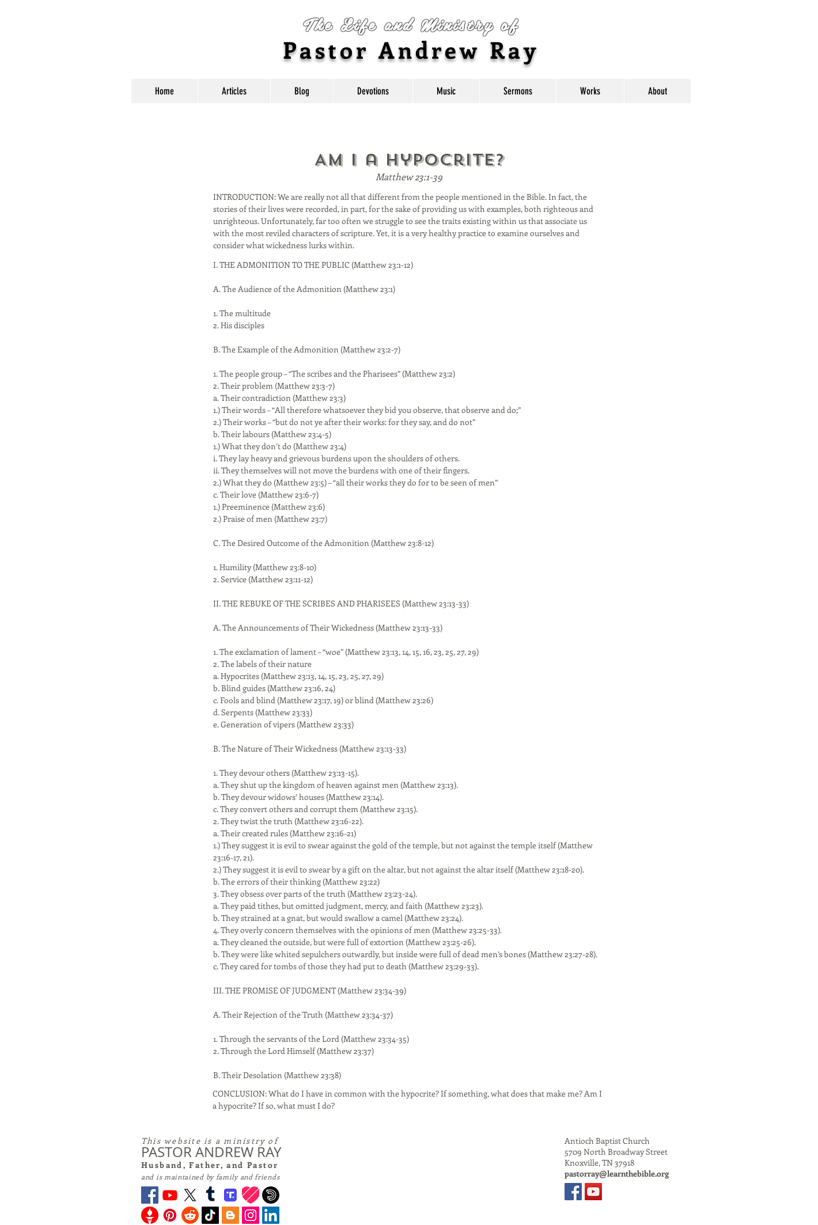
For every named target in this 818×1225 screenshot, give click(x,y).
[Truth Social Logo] (230, 1195)
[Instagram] (250, 1215)
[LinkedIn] (270, 1215)
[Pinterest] (170, 1215)
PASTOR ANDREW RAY (211, 1152)
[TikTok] (210, 1215)
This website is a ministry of (209, 1140)
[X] (190, 1195)
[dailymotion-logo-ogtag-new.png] (270, 1195)
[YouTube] (593, 1191)
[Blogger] (230, 1215)
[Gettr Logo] (149, 1215)
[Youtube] (170, 1195)
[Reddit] (190, 1215)
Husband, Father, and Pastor (209, 1164)
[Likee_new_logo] (250, 1195)
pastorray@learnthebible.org (617, 1173)
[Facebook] (149, 1195)
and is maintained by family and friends (210, 1176)
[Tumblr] (210, 1195)
